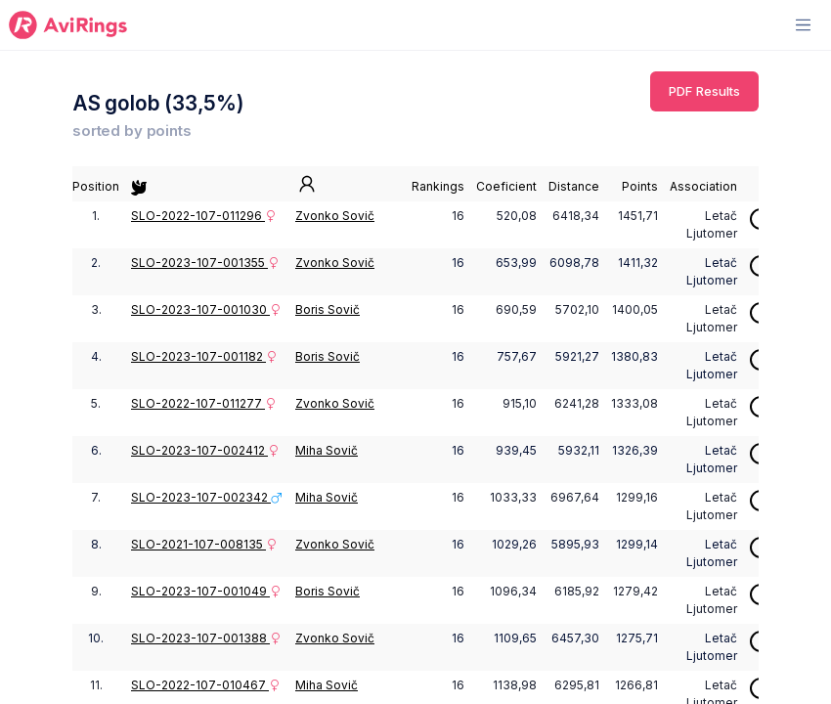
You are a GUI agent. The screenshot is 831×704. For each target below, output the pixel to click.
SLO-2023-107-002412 (205, 450)
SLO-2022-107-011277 (204, 403)
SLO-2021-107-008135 (204, 544)
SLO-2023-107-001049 (206, 591)
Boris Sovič (327, 309)
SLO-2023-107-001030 (206, 309)
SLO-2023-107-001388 (206, 638)
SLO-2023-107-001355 (205, 262)
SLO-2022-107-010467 (206, 685)
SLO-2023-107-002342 (207, 497)
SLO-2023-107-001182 (204, 356)
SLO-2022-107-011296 (204, 215)
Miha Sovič (326, 450)
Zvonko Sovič (334, 215)
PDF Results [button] (704, 91)
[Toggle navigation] (803, 25)
